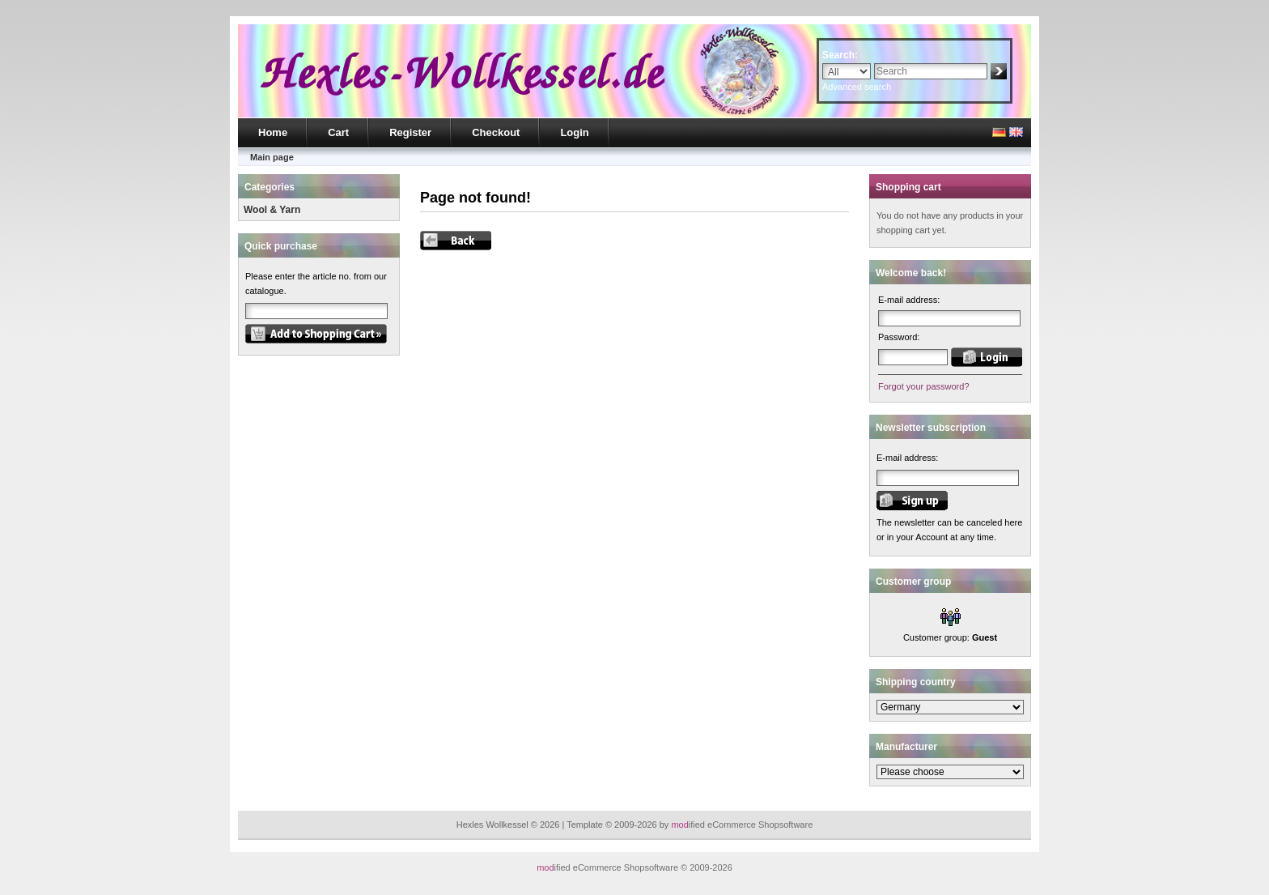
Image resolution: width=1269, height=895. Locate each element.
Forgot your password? (924, 386)
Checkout (496, 132)
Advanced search (856, 87)
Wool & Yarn (272, 209)
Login (574, 132)
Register (410, 132)
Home (272, 132)
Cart (338, 132)
